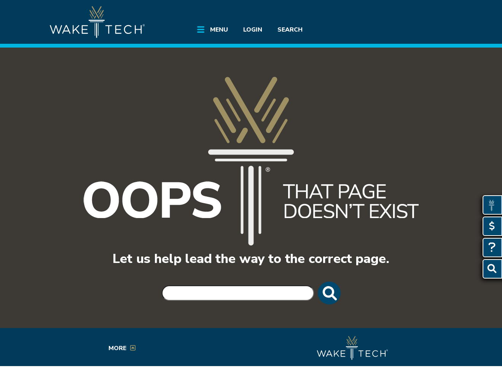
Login (252, 29)
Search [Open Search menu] (290, 29)
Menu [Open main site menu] (219, 29)
